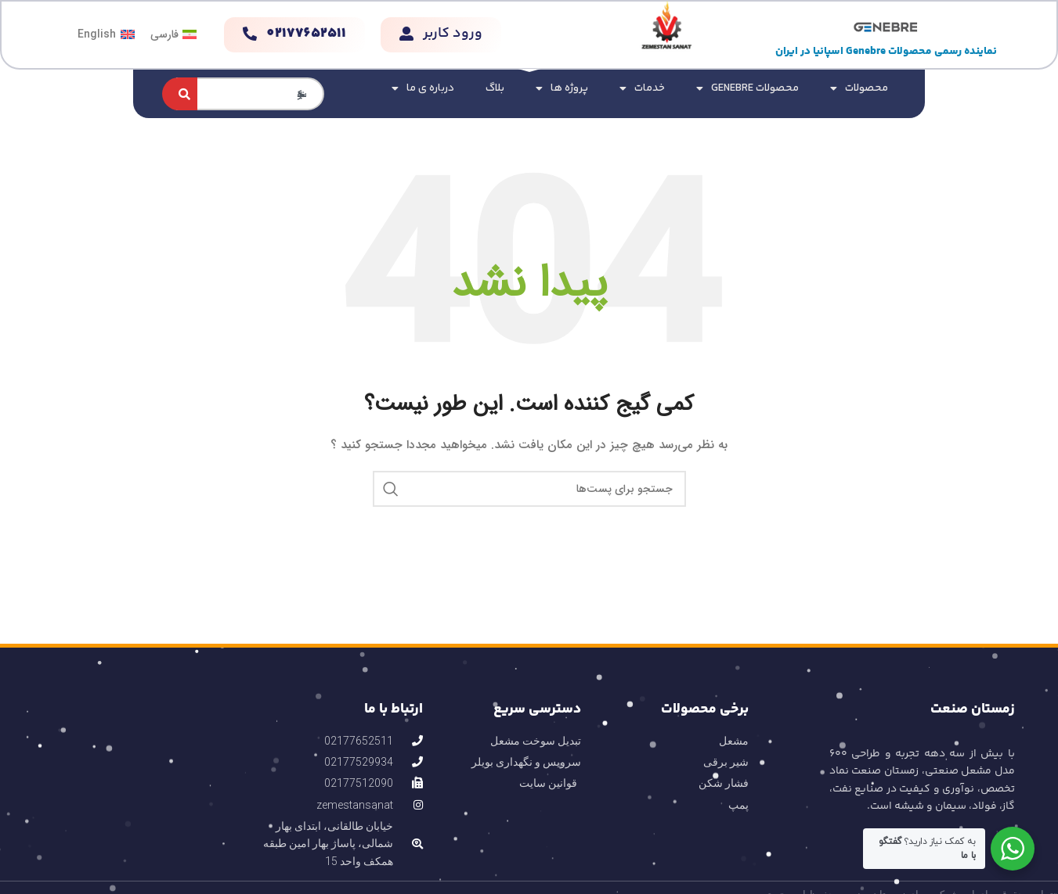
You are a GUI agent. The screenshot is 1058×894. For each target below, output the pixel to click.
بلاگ (495, 88)
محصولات (859, 88)
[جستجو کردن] (179, 93)
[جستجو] (529, 489)
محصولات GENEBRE (747, 88)
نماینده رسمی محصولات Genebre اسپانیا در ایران (886, 51)
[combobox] (250, 93)
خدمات (642, 88)
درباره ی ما (423, 88)
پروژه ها (562, 88)
